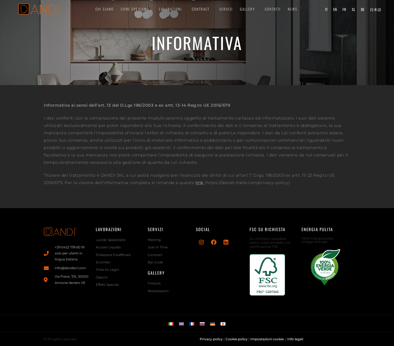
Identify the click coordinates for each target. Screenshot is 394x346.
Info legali (295, 339)
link (200, 182)
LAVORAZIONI (172, 9)
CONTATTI (273, 9)
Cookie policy (236, 339)
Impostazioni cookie (267, 339)
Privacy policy (211, 339)
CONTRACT (202, 9)
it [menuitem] (326, 9)
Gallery (249, 9)
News (292, 9)
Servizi (226, 9)
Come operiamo (136, 9)
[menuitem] (326, 9)
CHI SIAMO (104, 9)
